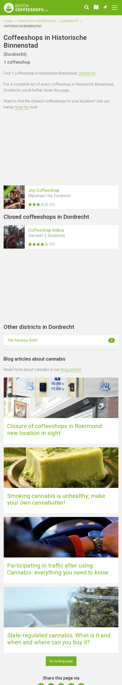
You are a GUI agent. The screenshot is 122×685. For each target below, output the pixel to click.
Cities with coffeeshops (36, 21)
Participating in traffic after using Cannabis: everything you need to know (57, 569)
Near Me (22, 107)
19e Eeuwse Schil (61, 340)
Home (8, 21)
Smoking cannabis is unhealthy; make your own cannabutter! (56, 499)
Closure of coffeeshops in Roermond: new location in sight (55, 429)
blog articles (70, 369)
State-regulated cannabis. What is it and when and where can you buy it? (58, 639)
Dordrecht (70, 21)
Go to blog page (61, 661)
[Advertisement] (61, 148)
